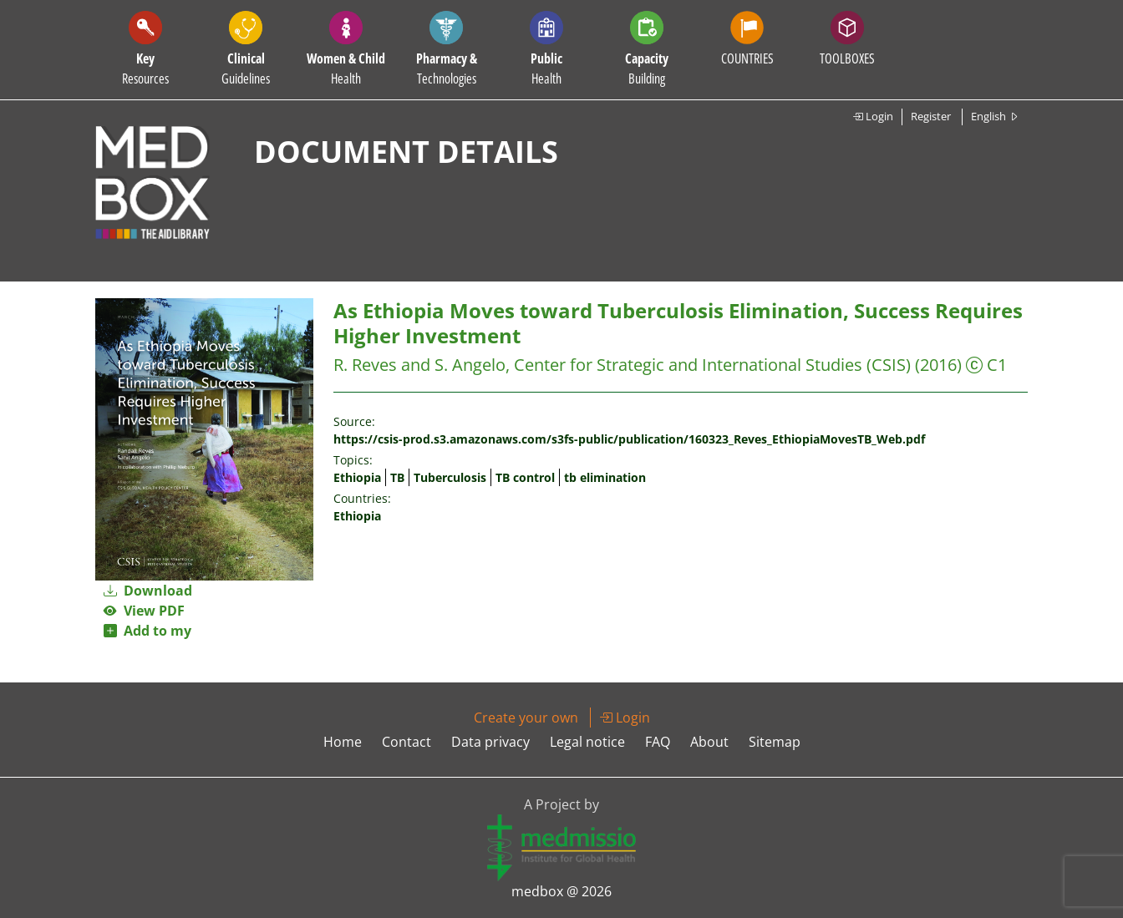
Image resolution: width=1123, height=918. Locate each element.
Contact (406, 742)
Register (931, 116)
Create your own (526, 717)
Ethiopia (357, 477)
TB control (525, 477)
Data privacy (490, 742)
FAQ (657, 742)
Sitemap (774, 742)
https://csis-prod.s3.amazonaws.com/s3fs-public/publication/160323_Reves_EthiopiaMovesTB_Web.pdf (629, 439)
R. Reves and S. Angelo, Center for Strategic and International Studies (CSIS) (622, 364)
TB (397, 477)
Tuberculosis (450, 477)
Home (342, 742)
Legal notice (587, 742)
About (709, 742)
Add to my (147, 630)
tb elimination (605, 477)
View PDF (144, 610)
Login (872, 116)
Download (148, 590)
